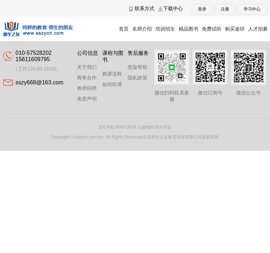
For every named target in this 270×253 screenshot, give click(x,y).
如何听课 (112, 84)
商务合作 (87, 77)
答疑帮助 (137, 67)
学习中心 (252, 9)
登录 (202, 9)
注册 (225, 9)
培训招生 (165, 29)
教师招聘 (87, 88)
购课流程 (112, 74)
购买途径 (235, 29)
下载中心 (173, 8)
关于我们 (87, 67)
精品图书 (188, 29)
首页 (124, 29)
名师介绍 (142, 29)
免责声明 (87, 99)
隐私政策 (137, 77)
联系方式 (144, 8)
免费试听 (211, 29)
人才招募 (258, 29)
